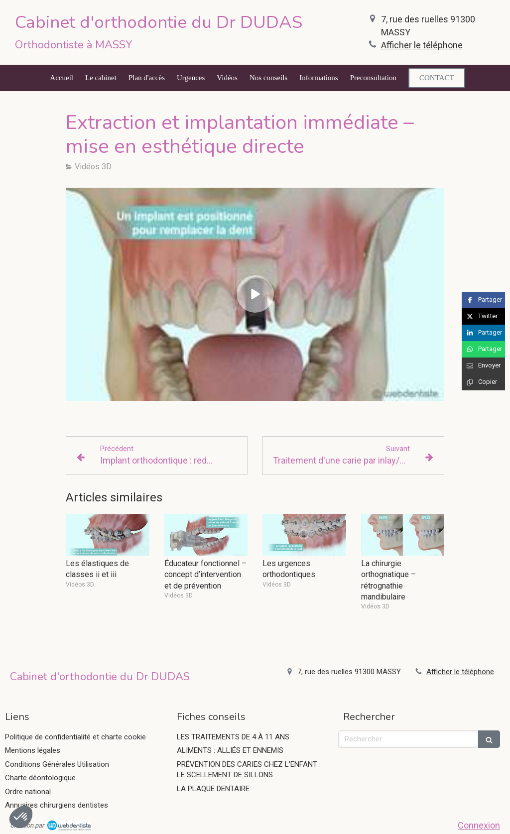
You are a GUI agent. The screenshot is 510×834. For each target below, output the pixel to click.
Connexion (479, 825)
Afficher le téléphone (422, 45)
